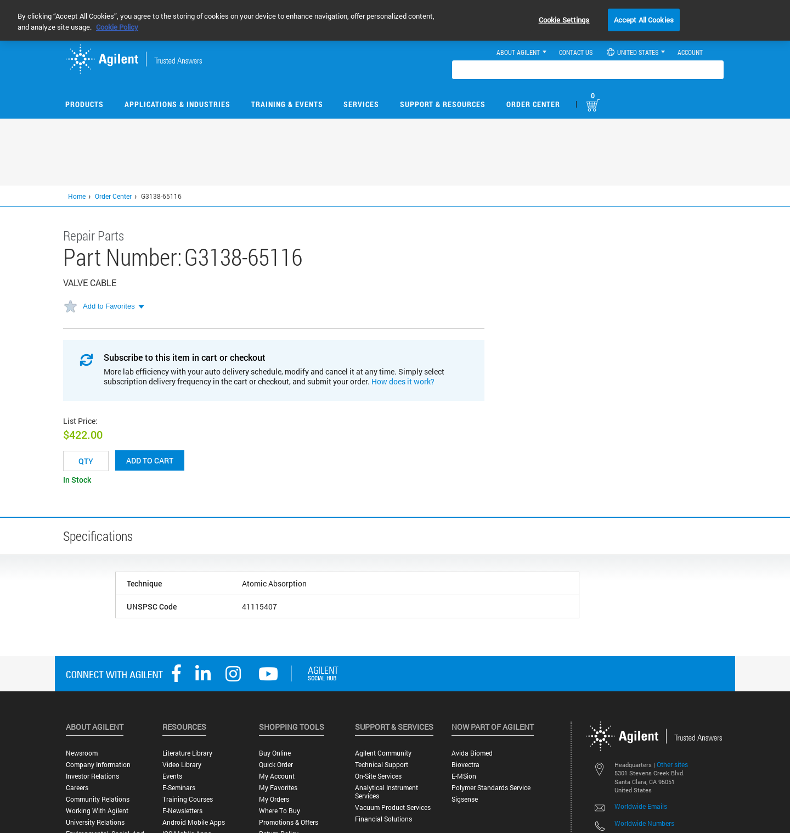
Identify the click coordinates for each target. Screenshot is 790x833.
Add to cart (149, 460)
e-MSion (464, 776)
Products (84, 104)
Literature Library (187, 753)
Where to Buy (279, 811)
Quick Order (276, 765)
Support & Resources (443, 104)
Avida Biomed (472, 753)
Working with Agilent (97, 811)
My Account (277, 776)
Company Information (98, 765)
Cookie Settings (564, 19)
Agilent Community (383, 753)
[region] (395, 20)
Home (77, 196)
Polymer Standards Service (491, 788)
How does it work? (403, 381)
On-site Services (378, 776)
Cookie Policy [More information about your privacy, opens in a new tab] (117, 27)
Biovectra (465, 765)
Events (172, 776)
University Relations (95, 822)
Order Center (533, 104)
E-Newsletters (182, 811)
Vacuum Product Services (393, 807)
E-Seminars (178, 788)
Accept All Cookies (644, 19)
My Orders (274, 799)
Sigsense (465, 799)
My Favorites (278, 788)
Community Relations (97, 799)
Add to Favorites (109, 306)
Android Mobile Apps (193, 822)
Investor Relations (92, 776)
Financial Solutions (383, 819)
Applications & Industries (177, 104)
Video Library (181, 765)
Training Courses (187, 799)
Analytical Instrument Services (386, 792)
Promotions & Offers (288, 822)
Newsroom (82, 753)
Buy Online (275, 753)
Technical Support (381, 765)
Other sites (672, 764)
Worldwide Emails (640, 806)
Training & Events (287, 104)
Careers (77, 788)
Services (361, 104)
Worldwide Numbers (644, 823)
